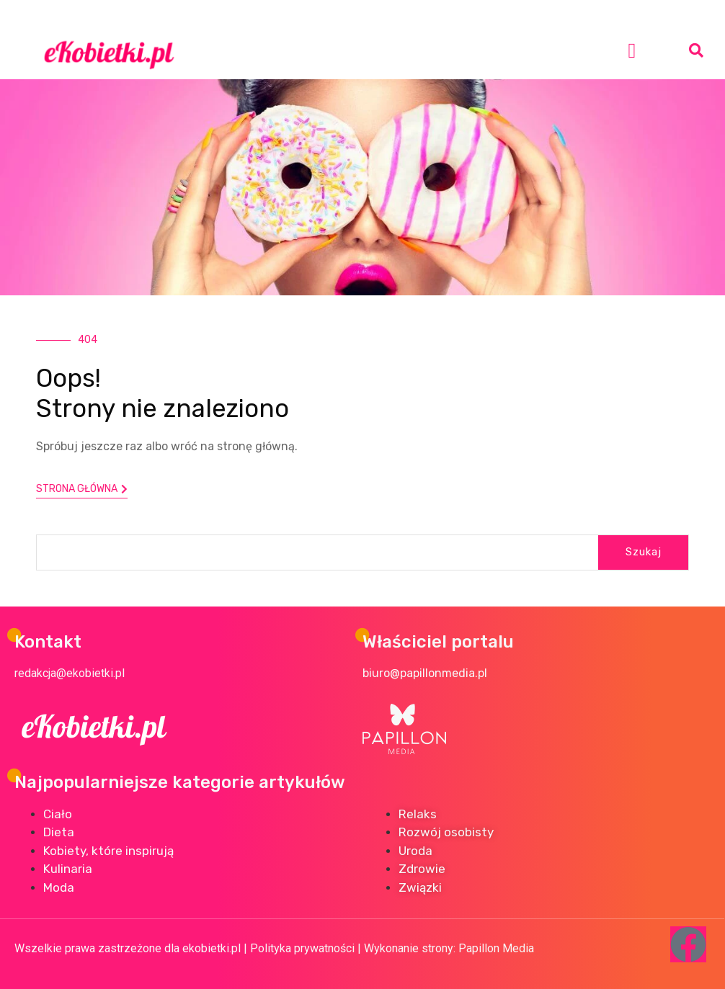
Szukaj (644, 551)
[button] (632, 50)
